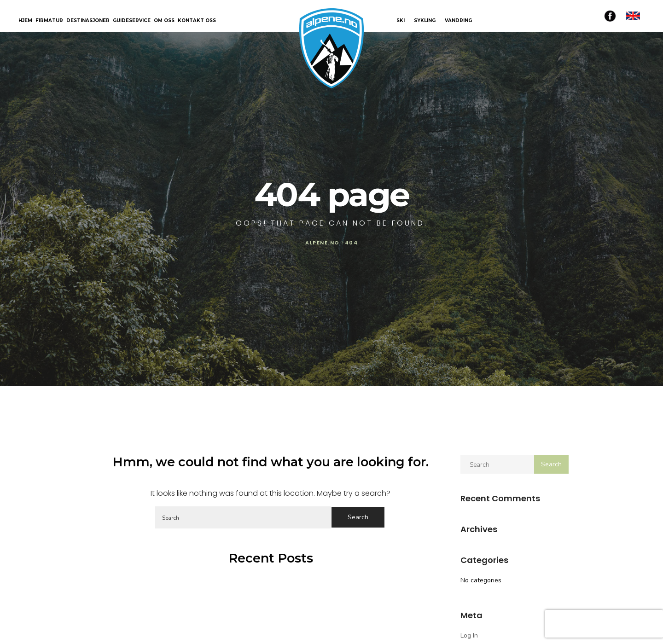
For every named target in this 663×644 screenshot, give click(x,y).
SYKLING (425, 20)
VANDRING (458, 20)
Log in (469, 635)
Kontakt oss (197, 20)
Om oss (164, 20)
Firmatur (49, 20)
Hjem (25, 20)
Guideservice (132, 20)
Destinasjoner (88, 20)
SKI (400, 20)
